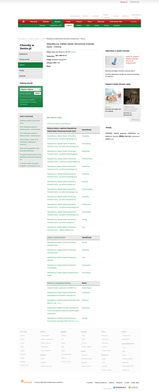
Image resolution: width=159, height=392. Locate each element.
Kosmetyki (84, 355)
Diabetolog (86, 151)
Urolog (84, 219)
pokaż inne (135, 120)
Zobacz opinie (126, 335)
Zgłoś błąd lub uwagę (54, 117)
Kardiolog (85, 174)
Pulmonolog (86, 204)
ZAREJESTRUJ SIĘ (127, 366)
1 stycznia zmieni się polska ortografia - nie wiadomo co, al (30, 165)
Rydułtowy (86, 293)
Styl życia (33, 22)
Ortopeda (85, 197)
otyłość (108, 139)
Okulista (85, 182)
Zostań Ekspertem (46, 350)
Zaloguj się (123, 2)
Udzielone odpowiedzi (47, 339)
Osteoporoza (24, 100)
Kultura (22, 339)
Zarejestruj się (134, 2)
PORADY (86, 16)
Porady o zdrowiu (66, 361)
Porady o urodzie (86, 366)
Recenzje (23, 354)
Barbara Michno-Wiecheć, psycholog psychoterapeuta (130, 109)
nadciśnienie (135, 136)
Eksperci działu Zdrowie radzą (118, 84)
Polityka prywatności (101, 382)
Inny (83, 227)
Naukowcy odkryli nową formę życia (30, 122)
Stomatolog (86, 265)
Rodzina (46, 22)
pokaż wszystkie (25, 93)
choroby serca (112, 133)
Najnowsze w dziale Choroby (117, 51)
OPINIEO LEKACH (106, 16)
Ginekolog (85, 166)
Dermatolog (86, 144)
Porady (106, 25)
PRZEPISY (125, 16)
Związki (22, 350)
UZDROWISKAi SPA (136, 16)
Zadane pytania (45, 335)
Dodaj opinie (125, 339)
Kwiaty (83, 339)
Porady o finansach (46, 366)
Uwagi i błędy (135, 382)
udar (138, 133)
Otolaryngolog (87, 189)
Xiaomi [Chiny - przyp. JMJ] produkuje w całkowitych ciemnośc (29, 142)
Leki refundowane (66, 354)
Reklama (111, 382)
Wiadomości (23, 54)
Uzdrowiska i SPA (55, 25)
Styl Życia (23, 332)
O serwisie (89, 382)
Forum (124, 347)
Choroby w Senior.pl (27, 47)
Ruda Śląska (86, 288)
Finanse (79, 22)
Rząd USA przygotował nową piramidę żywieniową (29, 149)
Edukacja (101, 22)
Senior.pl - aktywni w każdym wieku (31, 10)
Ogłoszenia (125, 362)
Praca (90, 22)
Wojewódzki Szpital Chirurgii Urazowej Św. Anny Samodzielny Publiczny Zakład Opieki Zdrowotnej (63, 310)
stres (112, 139)
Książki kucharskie (127, 358)
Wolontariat (105, 343)
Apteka (97, 25)
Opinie (124, 332)
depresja (127, 136)
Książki (22, 358)
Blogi (123, 351)
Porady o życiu (24, 365)
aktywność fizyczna (111, 136)
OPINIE (116, 16)
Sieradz (85, 318)
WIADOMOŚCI (75, 16)
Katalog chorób (24, 59)
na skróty (134, 22)
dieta (121, 136)
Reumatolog (86, 212)
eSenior (22, 335)
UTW (103, 362)
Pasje (22, 346)
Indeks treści (125, 370)
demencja (123, 133)
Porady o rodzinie (86, 346)
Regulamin (119, 382)
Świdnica (85, 300)
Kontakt (126, 382)
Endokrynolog (87, 159)
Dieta (88, 25)
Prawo (83, 335)
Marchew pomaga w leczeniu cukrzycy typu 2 (120, 71)
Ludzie (22, 343)
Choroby (42, 25)
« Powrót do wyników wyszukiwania (58, 124)
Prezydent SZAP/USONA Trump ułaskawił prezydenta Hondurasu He (30, 157)
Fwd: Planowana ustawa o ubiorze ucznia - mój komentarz (30, 128)
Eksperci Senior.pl (46, 343)
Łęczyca (73, 52)
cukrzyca (132, 133)
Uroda (68, 22)
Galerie (124, 355)
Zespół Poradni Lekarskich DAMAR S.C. (62, 288)
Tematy (109, 128)
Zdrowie (57, 22)
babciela (108, 107)
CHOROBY (95, 16)
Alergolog (85, 136)
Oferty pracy (105, 339)
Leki (62, 339)
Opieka (79, 25)
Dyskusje (117, 25)
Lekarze (69, 25)
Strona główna (22, 38)
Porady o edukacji (107, 370)
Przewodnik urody (86, 358)
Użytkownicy (44, 346)
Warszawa (86, 308)
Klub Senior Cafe (116, 22)
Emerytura (105, 335)
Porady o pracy (106, 350)
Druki (42, 358)
